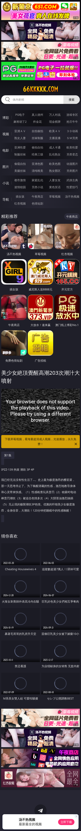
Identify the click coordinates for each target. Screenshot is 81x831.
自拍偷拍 (37, 131)
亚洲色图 (37, 164)
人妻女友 (55, 180)
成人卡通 (55, 147)
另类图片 (72, 171)
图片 (5, 166)
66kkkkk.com (40, 89)
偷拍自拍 (37, 147)
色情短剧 (37, 203)
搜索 (71, 99)
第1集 (7, 455)
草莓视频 (55, 196)
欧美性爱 (72, 147)
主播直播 (55, 138)
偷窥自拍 (20, 164)
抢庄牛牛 (72, 122)
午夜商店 (37, 196)
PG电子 (20, 115)
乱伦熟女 (55, 154)
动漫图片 (72, 164)
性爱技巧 (72, 187)
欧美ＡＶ (55, 131)
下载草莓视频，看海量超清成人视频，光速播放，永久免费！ (41, 441)
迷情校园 (20, 187)
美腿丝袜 (20, 171)
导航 (5, 199)
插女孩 (20, 196)
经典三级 (37, 154)
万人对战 (55, 115)
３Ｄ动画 (72, 131)
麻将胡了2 (20, 122)
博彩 (5, 117)
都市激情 (20, 180)
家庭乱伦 (37, 180)
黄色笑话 (55, 187)
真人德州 (37, 115)
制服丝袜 (20, 154)
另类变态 (72, 154)
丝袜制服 (37, 138)
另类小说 (37, 187)
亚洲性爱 (20, 147)
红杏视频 (20, 203)
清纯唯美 (37, 171)
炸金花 (37, 122)
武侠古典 (72, 180)
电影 (5, 150)
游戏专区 (72, 115)
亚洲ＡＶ (20, 131)
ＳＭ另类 (72, 138)
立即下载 (66, 822)
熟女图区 (55, 171)
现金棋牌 (55, 122)
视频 (5, 134)
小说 (5, 183)
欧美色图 (55, 164)
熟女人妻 (20, 138)
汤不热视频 (72, 196)
